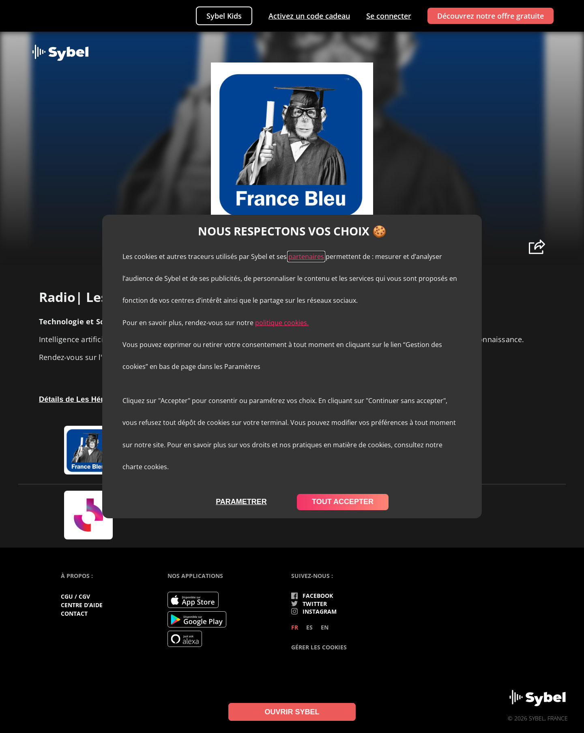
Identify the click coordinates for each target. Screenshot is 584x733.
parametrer (241, 502)
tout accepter (343, 502)
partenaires (306, 256)
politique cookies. (282, 322)
